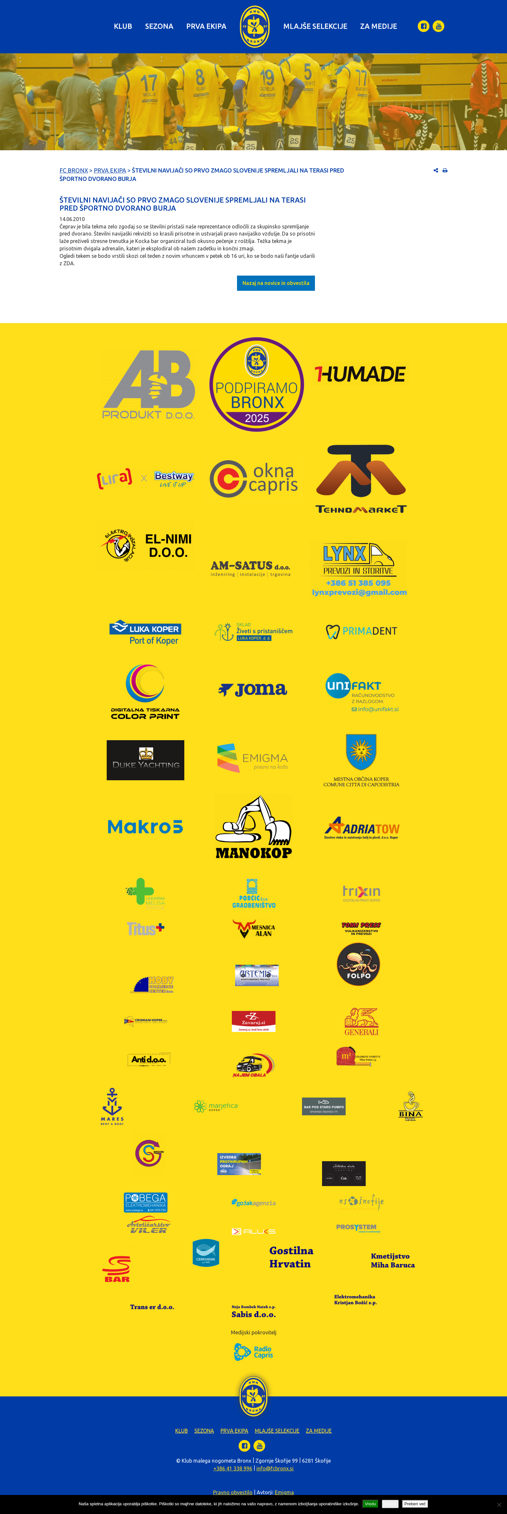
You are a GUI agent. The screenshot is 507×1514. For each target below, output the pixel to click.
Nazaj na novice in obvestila (276, 283)
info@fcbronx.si (275, 1468)
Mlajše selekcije (315, 26)
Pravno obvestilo (233, 1492)
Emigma (284, 1492)
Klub (123, 26)
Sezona (159, 26)
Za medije (378, 26)
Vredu (370, 1503)
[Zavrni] (499, 1504)
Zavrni (390, 1503)
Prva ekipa (206, 26)
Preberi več (415, 1503)
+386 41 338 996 (232, 1468)
